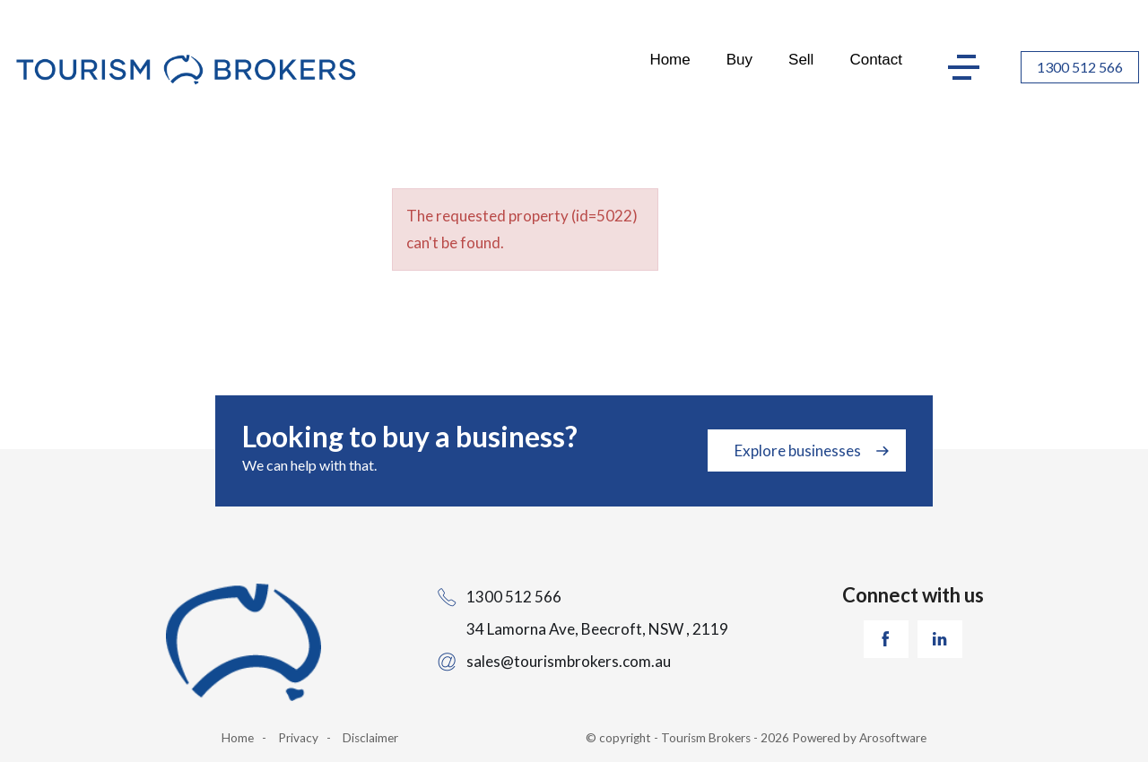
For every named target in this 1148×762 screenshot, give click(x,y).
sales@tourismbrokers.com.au (568, 661)
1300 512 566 (1080, 66)
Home (669, 59)
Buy (739, 59)
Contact (875, 59)
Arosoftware (892, 738)
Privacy (298, 738)
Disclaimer (370, 738)
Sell (800, 59)
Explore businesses (798, 450)
